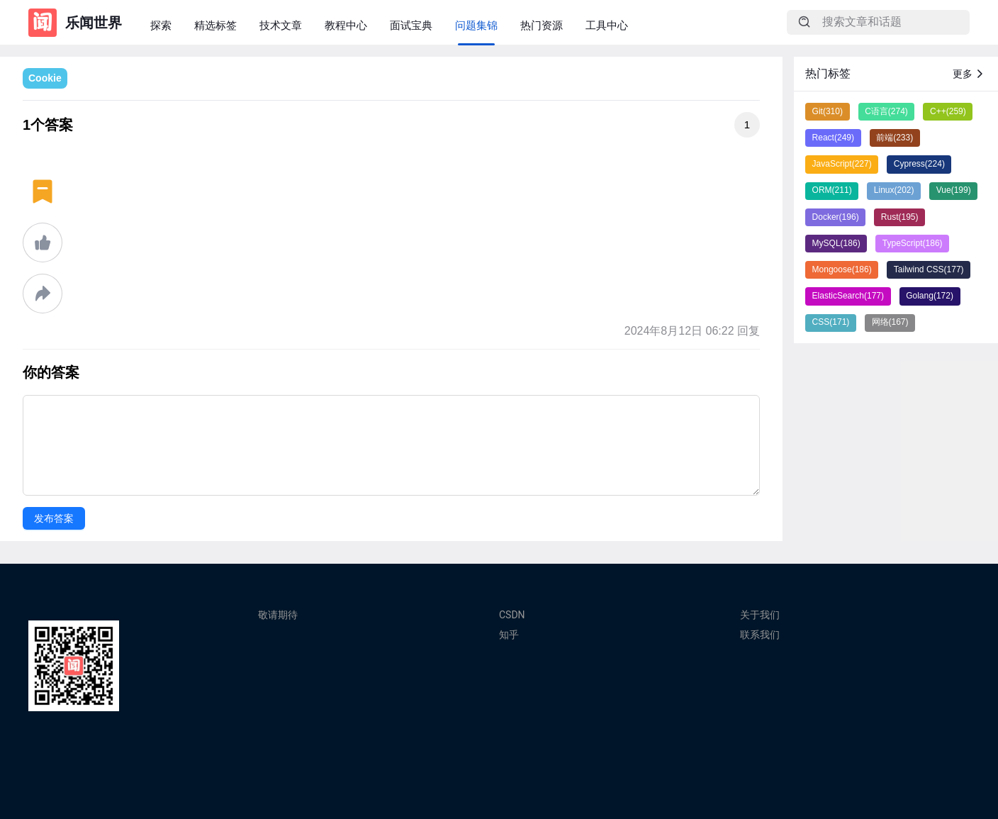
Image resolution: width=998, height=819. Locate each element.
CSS (831, 322)
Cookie (45, 78)
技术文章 (280, 25)
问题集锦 (476, 25)
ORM (832, 190)
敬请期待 (278, 614)
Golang (929, 296)
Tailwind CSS (929, 269)
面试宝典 (411, 25)
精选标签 (215, 25)
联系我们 (760, 634)
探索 (161, 25)
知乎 (509, 634)
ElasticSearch (848, 296)
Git (827, 111)
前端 (894, 138)
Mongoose (842, 269)
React (833, 138)
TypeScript (912, 243)
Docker (835, 217)
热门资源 (541, 25)
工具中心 (606, 25)
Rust (900, 217)
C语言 (886, 111)
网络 (890, 322)
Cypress (919, 164)
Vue (953, 190)
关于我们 (760, 614)
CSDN (512, 614)
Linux (894, 190)
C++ (948, 111)
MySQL (836, 243)
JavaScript (842, 164)
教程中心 (346, 25)
